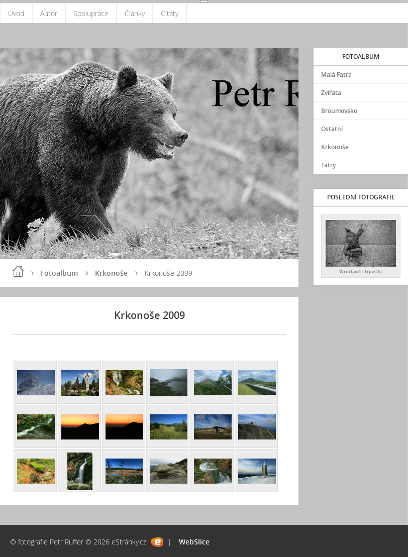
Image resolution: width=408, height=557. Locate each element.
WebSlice (194, 541)
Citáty (169, 13)
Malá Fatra (336, 74)
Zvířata (331, 92)
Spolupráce (91, 13)
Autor (48, 13)
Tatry (328, 165)
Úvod (16, 13)
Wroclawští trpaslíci (361, 271)
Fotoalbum (59, 273)
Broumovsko (339, 110)
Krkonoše (111, 273)
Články (135, 13)
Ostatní (332, 129)
